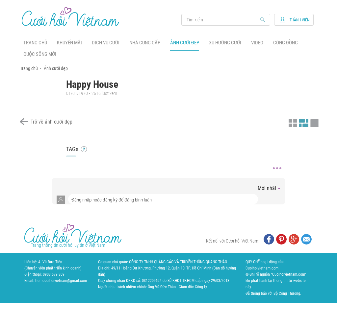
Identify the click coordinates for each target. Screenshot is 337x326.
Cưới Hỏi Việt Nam (70, 17)
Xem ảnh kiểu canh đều (303, 122)
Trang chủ (35, 43)
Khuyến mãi (69, 43)
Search (223, 19)
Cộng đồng (285, 43)
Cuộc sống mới (39, 54)
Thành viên (299, 20)
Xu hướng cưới (225, 43)
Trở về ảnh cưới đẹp (51, 122)
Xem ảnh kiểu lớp (313, 122)
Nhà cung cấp (144, 43)
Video (257, 43)
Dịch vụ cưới (105, 43)
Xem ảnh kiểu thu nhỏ (292, 122)
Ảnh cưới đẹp (184, 43)
